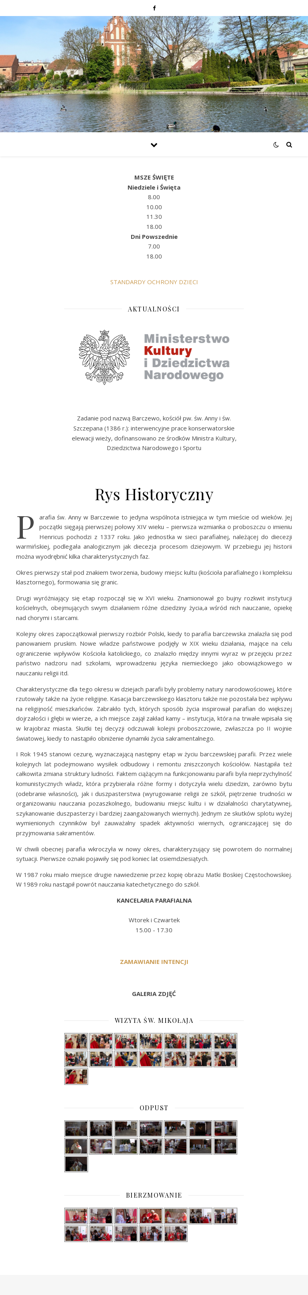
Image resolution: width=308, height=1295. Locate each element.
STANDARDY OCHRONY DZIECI (154, 282)
